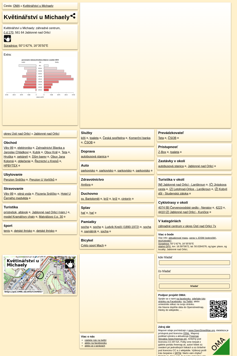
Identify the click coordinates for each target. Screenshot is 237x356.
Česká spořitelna (114, 138)
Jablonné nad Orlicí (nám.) (49, 212)
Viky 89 (8, 147)
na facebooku (183, 298)
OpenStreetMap (167, 125)
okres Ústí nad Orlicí (17, 133)
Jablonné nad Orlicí (46, 133)
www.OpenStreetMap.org (201, 330)
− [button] (86, 14)
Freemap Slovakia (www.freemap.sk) (178, 337)
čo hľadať (164, 271)
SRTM (178, 353)
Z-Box (162, 152)
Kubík (36, 152)
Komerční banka (140, 138)
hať (83, 212)
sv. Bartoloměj (90, 198)
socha (85, 226)
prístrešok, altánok (16, 212)
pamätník (90, 231)
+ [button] (86, 8)
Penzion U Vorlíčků (41, 179)
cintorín (126, 198)
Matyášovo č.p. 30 (51, 216)
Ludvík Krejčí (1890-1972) (122, 226)
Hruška (8, 156)
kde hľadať (165, 257)
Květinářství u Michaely (38, 5)
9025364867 (164, 240)
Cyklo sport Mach (92, 245)
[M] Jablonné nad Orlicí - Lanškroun (181, 184)
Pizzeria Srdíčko (46, 193)
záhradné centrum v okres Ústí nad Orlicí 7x (187, 226)
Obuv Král (51, 152)
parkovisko (88, 170)
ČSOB (88, 142)
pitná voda (24, 193)
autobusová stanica (93, 156)
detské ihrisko (23, 230)
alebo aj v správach (95, 345)
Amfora (86, 184)
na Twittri (187, 301)
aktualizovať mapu (178, 237)
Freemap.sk (186, 125)
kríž (106, 198)
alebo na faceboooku (96, 343)
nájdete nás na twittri (95, 340)
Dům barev (39, 156)
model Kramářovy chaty (19, 216)
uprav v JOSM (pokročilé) (202, 237)
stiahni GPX (164, 246)
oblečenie (24, 161)
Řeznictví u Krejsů (47, 161)
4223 (219, 207)
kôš (83, 138)
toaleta (94, 138)
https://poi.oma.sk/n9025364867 (214, 125)
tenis (7, 230)
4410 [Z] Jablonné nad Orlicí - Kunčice (183, 212)
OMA (16, 5)
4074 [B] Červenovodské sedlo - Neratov (185, 207)
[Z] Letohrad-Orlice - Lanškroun (190, 189)
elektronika (24, 147)
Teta (64, 152)
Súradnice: (11, 45)
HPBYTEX (11, 165)
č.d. (9, 32)
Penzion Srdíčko (14, 179)
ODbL (186, 333)
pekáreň (22, 156)
